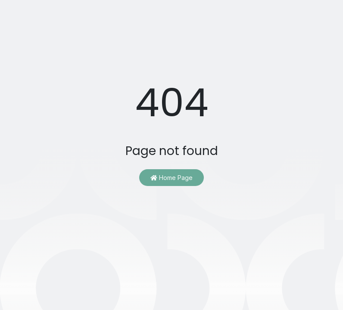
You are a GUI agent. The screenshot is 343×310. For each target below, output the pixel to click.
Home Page (171, 177)
